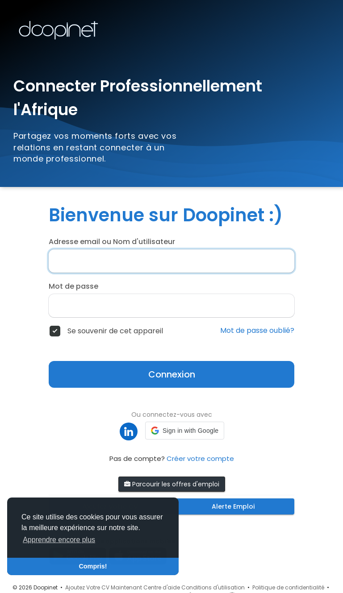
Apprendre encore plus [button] (59, 539)
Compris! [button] (93, 566)
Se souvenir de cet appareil (115, 331)
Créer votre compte (200, 458)
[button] (184, 431)
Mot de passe (73, 286)
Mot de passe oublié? (257, 331)
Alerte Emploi (233, 506)
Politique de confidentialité (288, 587)
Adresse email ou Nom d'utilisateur (112, 242)
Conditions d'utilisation (213, 587)
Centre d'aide (161, 587)
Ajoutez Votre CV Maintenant (103, 587)
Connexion (171, 374)
